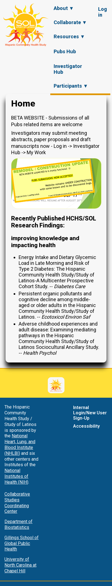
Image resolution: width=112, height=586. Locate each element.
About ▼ (64, 8)
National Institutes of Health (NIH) (16, 476)
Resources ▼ (69, 36)
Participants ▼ (71, 86)
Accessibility (86, 426)
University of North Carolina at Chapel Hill (20, 565)
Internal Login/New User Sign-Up (90, 413)
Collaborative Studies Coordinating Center (17, 502)
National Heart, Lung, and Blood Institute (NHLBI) (19, 444)
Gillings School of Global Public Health (21, 543)
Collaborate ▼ (70, 22)
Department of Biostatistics (18, 524)
